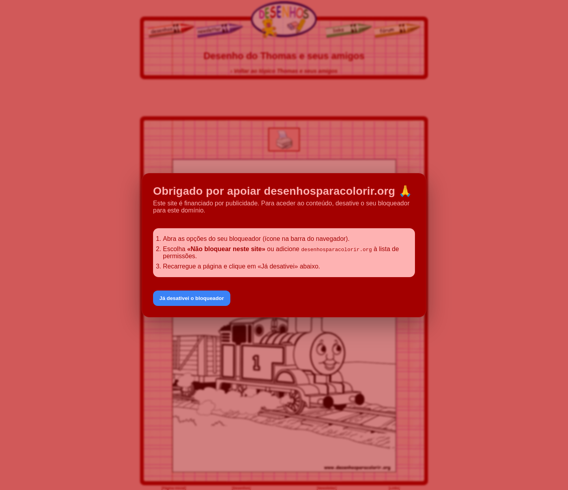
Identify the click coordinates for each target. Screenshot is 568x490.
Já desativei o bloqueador (191, 298)
